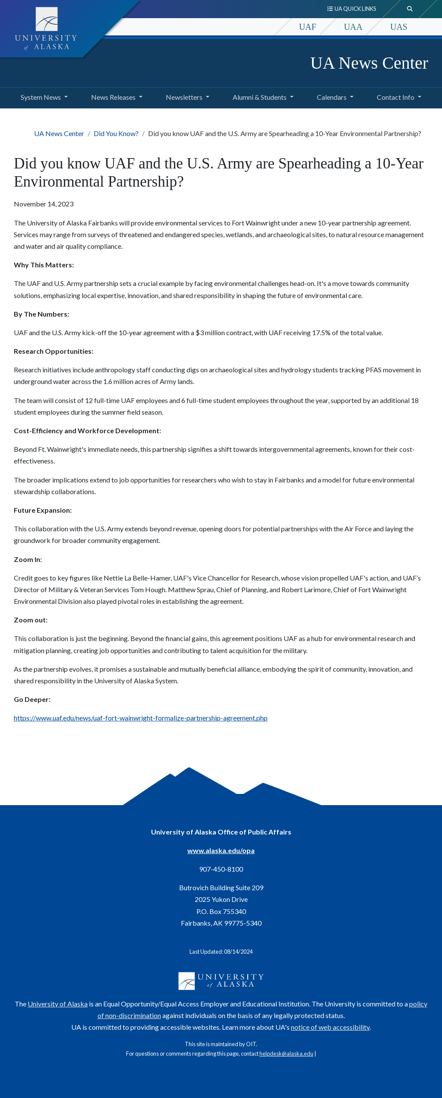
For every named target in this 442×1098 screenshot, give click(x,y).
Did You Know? (116, 133)
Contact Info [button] (395, 97)
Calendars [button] (332, 97)
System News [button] (41, 97)
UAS (398, 27)
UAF (307, 27)
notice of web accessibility (330, 1027)
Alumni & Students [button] (260, 97)
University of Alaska (58, 1004)
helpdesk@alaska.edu (286, 1053)
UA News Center (369, 63)
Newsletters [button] (184, 97)
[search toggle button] (410, 9)
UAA (353, 27)
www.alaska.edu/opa (221, 850)
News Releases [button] (113, 97)
